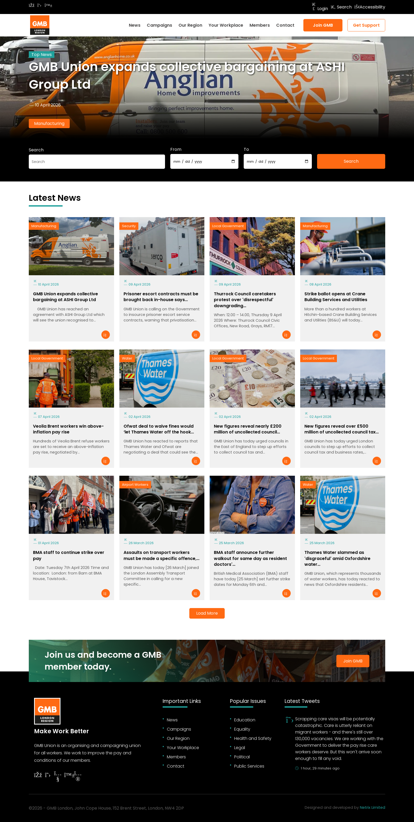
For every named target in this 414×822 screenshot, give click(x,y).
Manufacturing (49, 123)
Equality (242, 729)
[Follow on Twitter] (39, 5)
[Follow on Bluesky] (47, 5)
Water (127, 358)
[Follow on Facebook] (31, 5)
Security (129, 226)
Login (319, 9)
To (246, 149)
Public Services (249, 766)
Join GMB (323, 25)
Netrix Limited (372, 807)
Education (244, 720)
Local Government (228, 226)
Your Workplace (226, 25)
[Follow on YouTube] (58, 776)
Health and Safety (252, 738)
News (134, 25)
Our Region (190, 25)
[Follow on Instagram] (78, 776)
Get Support (366, 25)
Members (260, 25)
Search (341, 7)
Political (242, 757)
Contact (285, 25)
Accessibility (369, 7)
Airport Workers (135, 484)
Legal (239, 748)
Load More (207, 613)
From (175, 149)
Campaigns (159, 25)
